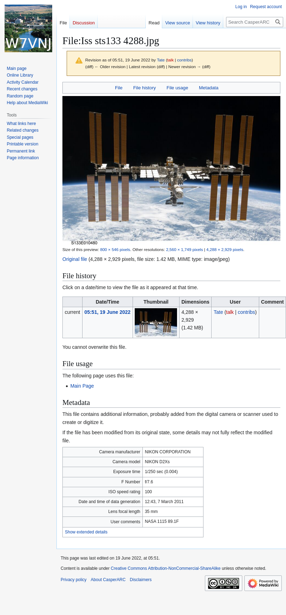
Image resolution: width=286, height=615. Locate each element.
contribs (184, 60)
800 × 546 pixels (115, 249)
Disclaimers (141, 579)
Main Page (82, 386)
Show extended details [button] (86, 532)
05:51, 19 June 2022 (107, 312)
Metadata (208, 87)
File (118, 87)
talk (170, 60)
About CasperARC (108, 579)
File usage (177, 87)
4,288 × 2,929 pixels (224, 249)
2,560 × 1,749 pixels (184, 249)
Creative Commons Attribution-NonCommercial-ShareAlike (165, 568)
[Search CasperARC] (254, 22)
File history (144, 87)
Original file (74, 259)
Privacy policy (73, 579)
